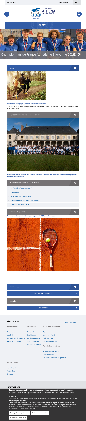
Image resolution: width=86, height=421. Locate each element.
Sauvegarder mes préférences (19, 414)
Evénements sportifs (50, 341)
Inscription (10, 335)
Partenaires (11, 371)
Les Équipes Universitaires (16, 338)
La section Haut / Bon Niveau (21, 196)
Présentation (11, 332)
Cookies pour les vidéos (18, 401)
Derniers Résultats (33, 338)
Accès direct (63, 2)
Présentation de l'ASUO (51, 351)
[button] (75, 54)
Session (13, 397)
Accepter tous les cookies (18, 418)
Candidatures (31, 335)
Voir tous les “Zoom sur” (43, 293)
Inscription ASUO (49, 354)
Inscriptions (15, 192)
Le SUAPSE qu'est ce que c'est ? (21, 188)
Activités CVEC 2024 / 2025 (20, 204)
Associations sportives (51, 346)
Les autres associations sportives (54, 358)
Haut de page (70, 322)
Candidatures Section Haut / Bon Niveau (25, 200)
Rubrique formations (14, 341)
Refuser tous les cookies (40, 414)
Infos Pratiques (12, 362)
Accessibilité (11, 2)
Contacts (10, 374)
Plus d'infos (70, 393)
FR (77, 2)
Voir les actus (43, 308)
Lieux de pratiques (13, 368)
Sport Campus (12, 326)
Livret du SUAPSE (49, 335)
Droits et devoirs (33, 341)
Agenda (45, 332)
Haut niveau (31, 326)
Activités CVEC (48, 338)
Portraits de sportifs (34, 344)
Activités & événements (52, 326)
